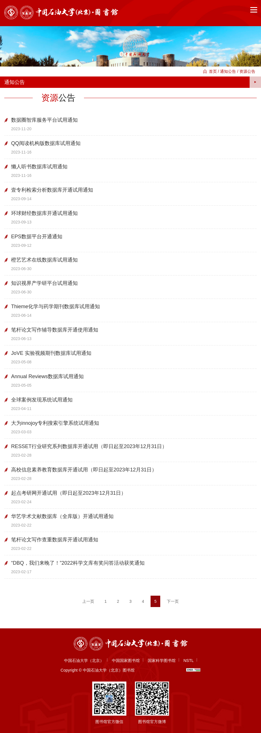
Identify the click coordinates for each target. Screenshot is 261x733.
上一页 (88, 601)
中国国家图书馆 (126, 660)
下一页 (173, 601)
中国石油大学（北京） (84, 660)
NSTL (188, 660)
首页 (213, 71)
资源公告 (247, 71)
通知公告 (228, 71)
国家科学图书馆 (162, 660)
